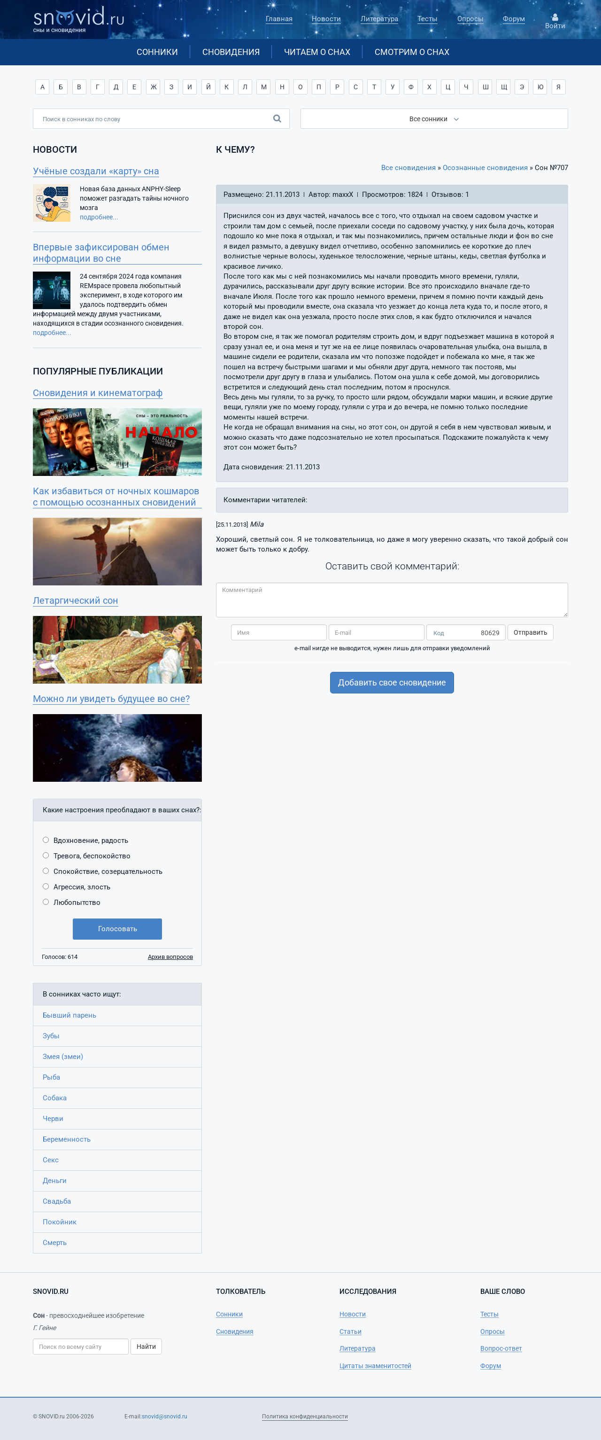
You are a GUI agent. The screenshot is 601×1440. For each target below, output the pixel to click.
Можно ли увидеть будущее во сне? (111, 698)
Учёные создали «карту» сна (96, 171)
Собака (55, 1098)
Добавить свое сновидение (392, 682)
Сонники (157, 52)
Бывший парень (69, 1015)
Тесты (427, 19)
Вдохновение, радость (91, 840)
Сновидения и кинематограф (98, 392)
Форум (514, 19)
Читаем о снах (317, 52)
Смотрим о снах (412, 52)
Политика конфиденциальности (305, 1416)
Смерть (55, 1242)
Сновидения (231, 52)
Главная (279, 19)
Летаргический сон (75, 600)
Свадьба (57, 1201)
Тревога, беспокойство (92, 856)
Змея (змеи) (63, 1056)
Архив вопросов (170, 956)
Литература (379, 19)
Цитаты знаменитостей (375, 1366)
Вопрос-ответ (501, 1348)
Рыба (51, 1077)
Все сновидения (408, 167)
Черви (53, 1118)
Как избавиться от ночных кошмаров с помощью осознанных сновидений (116, 496)
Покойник (60, 1222)
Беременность (67, 1139)
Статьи (350, 1331)
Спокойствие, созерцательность (108, 871)
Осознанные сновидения (485, 167)
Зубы (51, 1036)
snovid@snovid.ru (164, 1416)
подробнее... (99, 217)
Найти (146, 1346)
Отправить (530, 632)
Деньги (55, 1180)
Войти (555, 21)
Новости (326, 19)
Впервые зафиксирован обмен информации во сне (101, 252)
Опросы (470, 19)
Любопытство (77, 902)
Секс (51, 1160)
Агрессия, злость (82, 887)
